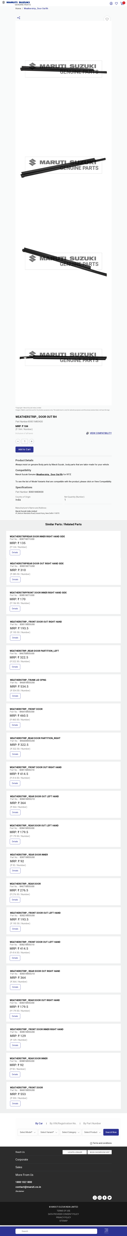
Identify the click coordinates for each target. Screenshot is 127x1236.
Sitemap (63, 1221)
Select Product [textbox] (90, 1132)
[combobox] (27, 1132)
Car (39, 1123)
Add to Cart (24, 449)
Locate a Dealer (75, 1152)
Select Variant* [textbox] (47, 1132)
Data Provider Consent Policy (63, 1214)
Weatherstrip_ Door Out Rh (36, 8)
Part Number (92, 1123)
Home (18, 8)
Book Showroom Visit (100, 1152)
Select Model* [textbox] (26, 1132)
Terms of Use (63, 1211)
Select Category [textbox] (69, 1132)
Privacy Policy (63, 1217)
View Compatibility (99, 433)
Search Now (111, 1132)
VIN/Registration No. (63, 1123)
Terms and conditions (101, 1143)
